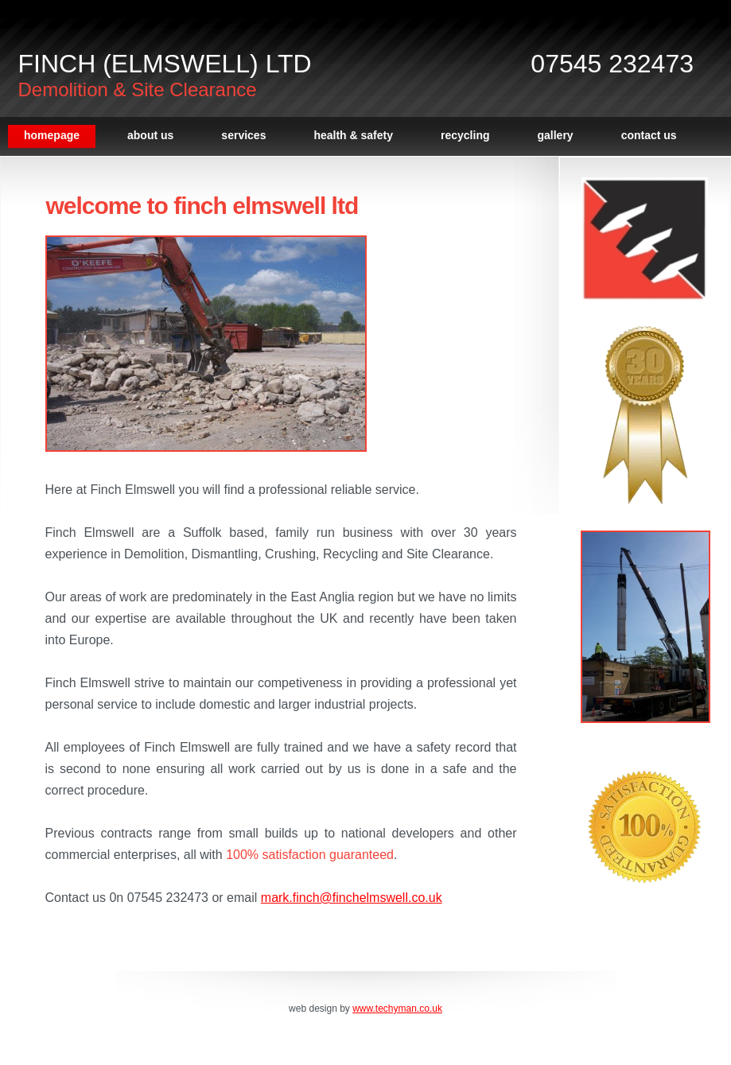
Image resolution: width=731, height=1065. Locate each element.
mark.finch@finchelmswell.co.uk (351, 897)
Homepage (52, 135)
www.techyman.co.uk (397, 1008)
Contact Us (649, 135)
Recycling (465, 135)
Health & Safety (353, 135)
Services (243, 135)
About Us (150, 135)
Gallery (556, 135)
